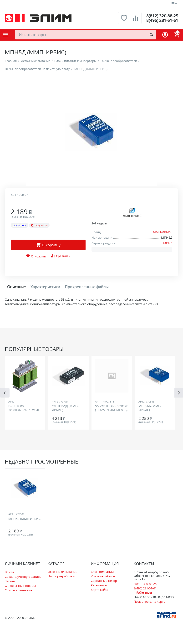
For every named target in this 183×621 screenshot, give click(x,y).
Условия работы (103, 576)
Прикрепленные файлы (86, 286)
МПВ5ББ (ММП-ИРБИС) (149, 408)
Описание (16, 286)
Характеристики (45, 286)
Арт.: (14, 195)
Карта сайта (99, 590)
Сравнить (60, 256)
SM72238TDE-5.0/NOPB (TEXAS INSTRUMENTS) (111, 408)
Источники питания (62, 571)
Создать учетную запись (23, 576)
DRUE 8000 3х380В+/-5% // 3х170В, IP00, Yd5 (24, 408)
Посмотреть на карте (149, 601)
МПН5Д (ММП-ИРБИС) (24, 519)
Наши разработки (61, 576)
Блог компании (102, 571)
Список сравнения (18, 590)
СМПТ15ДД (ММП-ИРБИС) (65, 408)
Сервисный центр (104, 580)
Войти (9, 572)
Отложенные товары (20, 585)
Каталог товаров (5, 34)
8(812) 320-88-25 (162, 15)
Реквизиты (99, 585)
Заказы (10, 581)
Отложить (36, 256)
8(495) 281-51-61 (162, 20)
